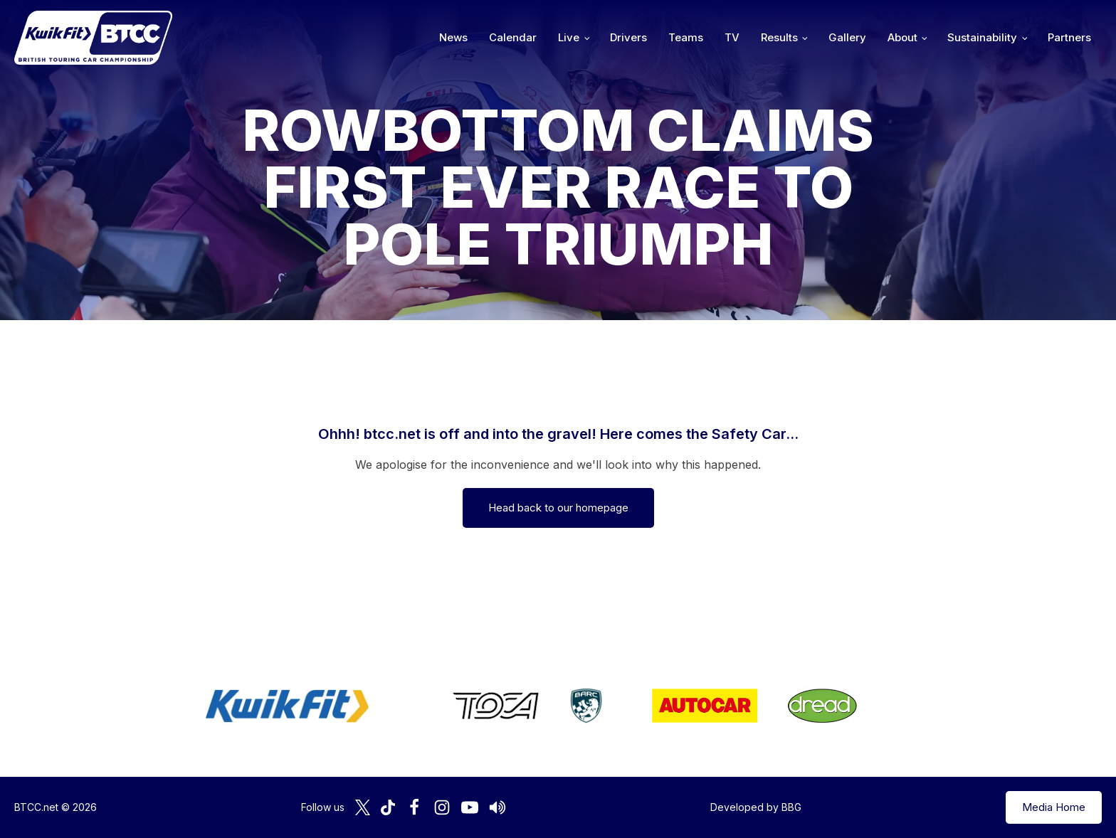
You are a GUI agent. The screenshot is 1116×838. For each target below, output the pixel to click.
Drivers (628, 37)
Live (568, 37)
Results (779, 37)
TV (732, 37)
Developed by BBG (755, 807)
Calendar (513, 37)
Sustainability (982, 37)
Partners (1069, 37)
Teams (685, 37)
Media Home (1053, 807)
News (453, 37)
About (902, 37)
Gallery (847, 37)
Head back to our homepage (558, 507)
